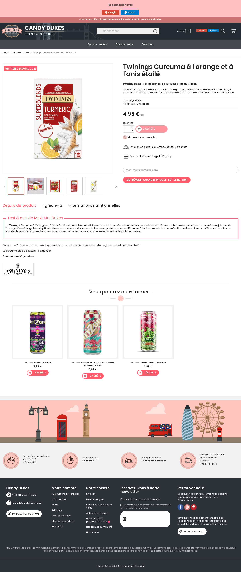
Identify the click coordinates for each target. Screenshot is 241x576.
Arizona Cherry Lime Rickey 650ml (148, 362)
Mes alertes (58, 527)
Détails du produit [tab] (19, 206)
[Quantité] (127, 129)
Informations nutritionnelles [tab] (94, 206)
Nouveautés (92, 533)
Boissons (147, 44)
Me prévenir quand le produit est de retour (156, 180)
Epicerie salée (124, 44)
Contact (180, 31)
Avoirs (55, 505)
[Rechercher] (128, 31)
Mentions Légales (95, 499)
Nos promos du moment (99, 528)
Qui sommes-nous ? (97, 513)
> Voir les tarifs (209, 463)
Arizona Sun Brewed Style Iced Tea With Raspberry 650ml (92, 364)
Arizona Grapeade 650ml (37, 362)
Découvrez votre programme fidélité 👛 (98, 521)
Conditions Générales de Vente (99, 507)
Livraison (91, 493)
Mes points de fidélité (63, 522)
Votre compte (64, 488)
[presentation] (151, 519)
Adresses (57, 510)
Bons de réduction (62, 516)
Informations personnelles (66, 493)
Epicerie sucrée (98, 44)
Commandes (59, 499)
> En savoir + (30, 462)
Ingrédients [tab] (52, 206)
